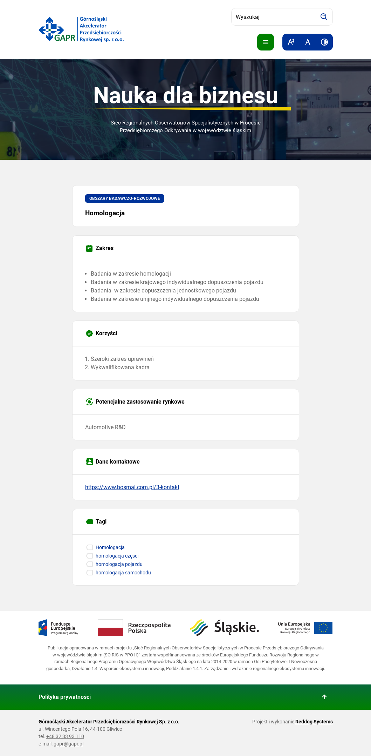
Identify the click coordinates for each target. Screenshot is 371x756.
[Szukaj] (324, 16)
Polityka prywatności (65, 697)
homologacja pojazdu (119, 564)
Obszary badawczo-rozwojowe (124, 198)
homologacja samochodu (123, 572)
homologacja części (117, 556)
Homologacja (110, 547)
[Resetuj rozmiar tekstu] (307, 42)
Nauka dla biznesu (185, 95)
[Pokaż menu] (265, 42)
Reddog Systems (314, 721)
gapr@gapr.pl (68, 744)
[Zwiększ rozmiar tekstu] (290, 42)
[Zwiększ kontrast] (324, 42)
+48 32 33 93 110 (65, 736)
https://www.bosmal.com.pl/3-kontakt (132, 487)
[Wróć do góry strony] (324, 697)
